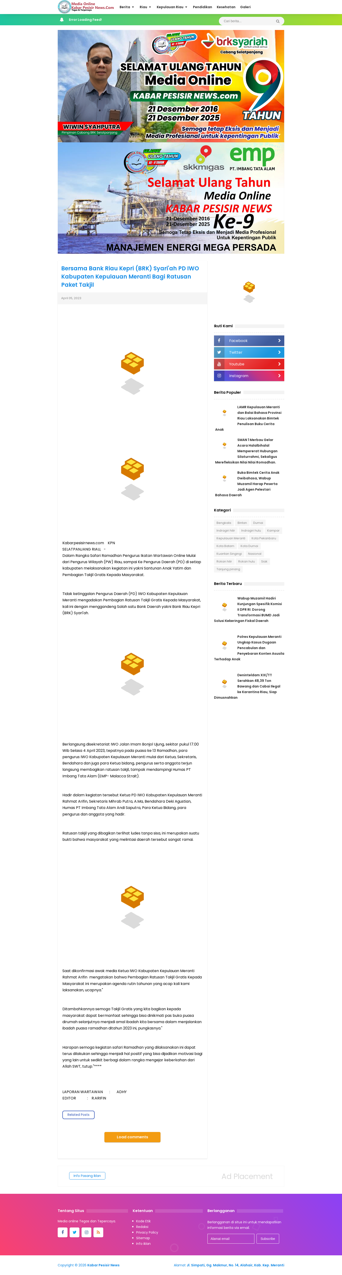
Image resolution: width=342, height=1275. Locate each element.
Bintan (242, 523)
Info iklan (143, 1243)
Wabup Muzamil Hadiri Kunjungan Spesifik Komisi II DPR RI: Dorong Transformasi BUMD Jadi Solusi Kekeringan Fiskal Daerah (248, 609)
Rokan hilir (224, 561)
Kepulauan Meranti (231, 538)
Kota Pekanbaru (264, 538)
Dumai (258, 523)
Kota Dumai (249, 546)
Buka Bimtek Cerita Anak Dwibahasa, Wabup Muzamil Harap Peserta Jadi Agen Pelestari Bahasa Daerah (247, 483)
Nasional (254, 553)
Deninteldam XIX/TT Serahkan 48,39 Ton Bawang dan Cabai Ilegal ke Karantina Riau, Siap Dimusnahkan (247, 686)
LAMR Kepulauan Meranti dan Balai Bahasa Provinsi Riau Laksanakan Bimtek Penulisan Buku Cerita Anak (248, 418)
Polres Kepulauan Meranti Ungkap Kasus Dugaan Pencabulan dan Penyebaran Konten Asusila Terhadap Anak (249, 647)
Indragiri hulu (251, 530)
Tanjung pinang (228, 569)
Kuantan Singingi (229, 553)
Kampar (273, 530)
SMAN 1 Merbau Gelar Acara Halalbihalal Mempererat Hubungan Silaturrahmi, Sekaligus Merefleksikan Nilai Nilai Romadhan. (246, 451)
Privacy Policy (147, 1232)
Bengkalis (224, 523)
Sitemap (143, 1238)
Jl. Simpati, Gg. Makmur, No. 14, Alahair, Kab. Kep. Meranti (235, 1265)
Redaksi (142, 1226)
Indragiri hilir (226, 530)
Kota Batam (225, 546)
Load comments (132, 1137)
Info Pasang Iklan (87, 1175)
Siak (264, 561)
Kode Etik (143, 1221)
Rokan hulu (246, 561)
